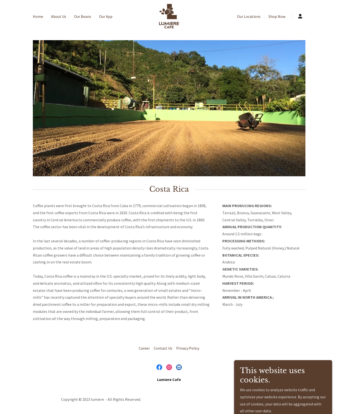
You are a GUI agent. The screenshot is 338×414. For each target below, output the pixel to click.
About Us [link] (58, 16)
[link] (169, 15)
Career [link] (144, 348)
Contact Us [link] (163, 348)
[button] (300, 16)
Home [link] (38, 16)
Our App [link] (106, 16)
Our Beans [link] (82, 16)
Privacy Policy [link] (187, 348)
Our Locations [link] (249, 16)
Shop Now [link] (276, 16)
